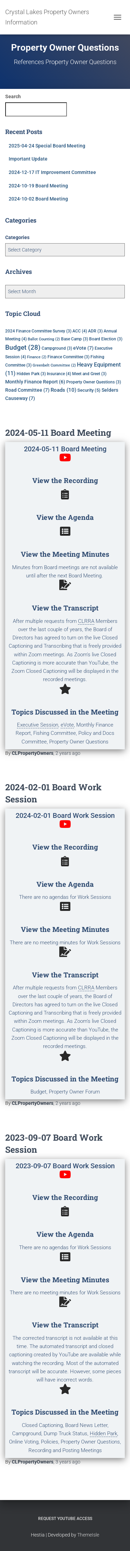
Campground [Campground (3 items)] (57, 348)
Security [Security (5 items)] (89, 390)
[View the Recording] (65, 457)
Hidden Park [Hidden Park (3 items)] (31, 373)
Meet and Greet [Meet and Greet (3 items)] (89, 373)
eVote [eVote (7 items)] (83, 348)
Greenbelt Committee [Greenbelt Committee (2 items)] (54, 365)
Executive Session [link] (37, 725)
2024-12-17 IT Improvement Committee (52, 172)
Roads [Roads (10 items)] (63, 390)
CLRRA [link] (86, 621)
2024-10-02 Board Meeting (38, 199)
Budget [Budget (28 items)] (23, 347)
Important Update (28, 159)
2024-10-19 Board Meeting (38, 185)
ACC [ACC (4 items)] (79, 330)
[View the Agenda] (65, 494)
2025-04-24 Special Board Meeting (47, 145)
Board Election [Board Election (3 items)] (105, 339)
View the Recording (65, 480)
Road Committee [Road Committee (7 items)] (27, 390)
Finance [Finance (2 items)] (36, 357)
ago (67, 753)
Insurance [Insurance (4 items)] (59, 373)
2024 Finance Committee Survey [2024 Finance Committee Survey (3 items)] (38, 331)
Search (13, 96)
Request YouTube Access (65, 1518)
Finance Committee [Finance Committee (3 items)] (68, 357)
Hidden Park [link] (103, 1433)
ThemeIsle (88, 1535)
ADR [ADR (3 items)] (95, 331)
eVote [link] (67, 725)
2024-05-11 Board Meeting (58, 432)
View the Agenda (65, 517)
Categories (17, 237)
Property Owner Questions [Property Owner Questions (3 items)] (93, 382)
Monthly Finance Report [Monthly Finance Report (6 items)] (35, 381)
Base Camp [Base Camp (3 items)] (74, 339)
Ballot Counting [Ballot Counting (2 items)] (44, 339)
